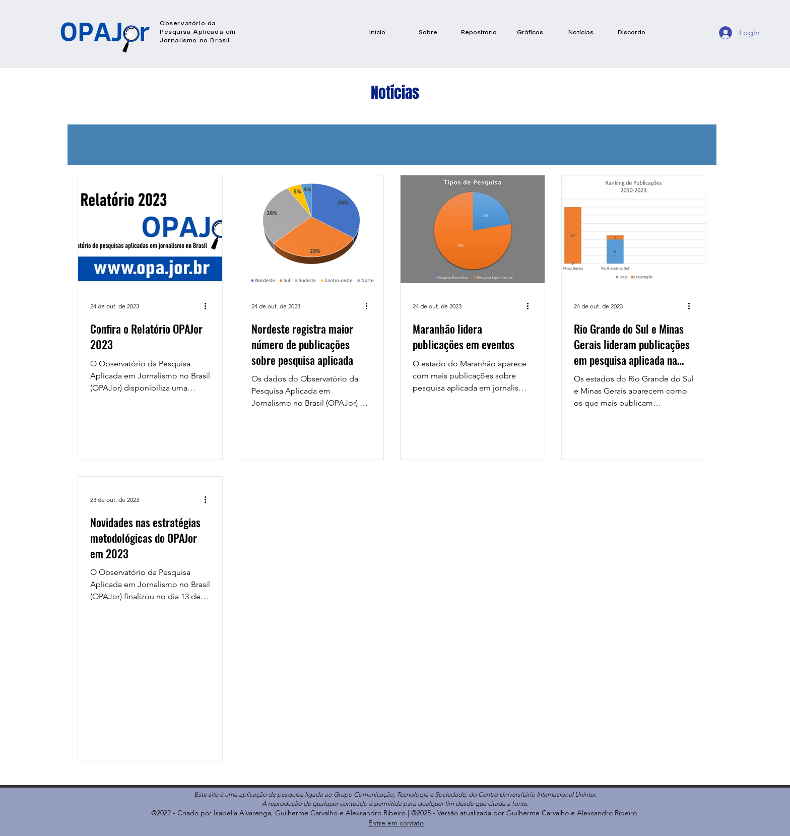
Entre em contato (396, 822)
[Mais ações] (209, 306)
